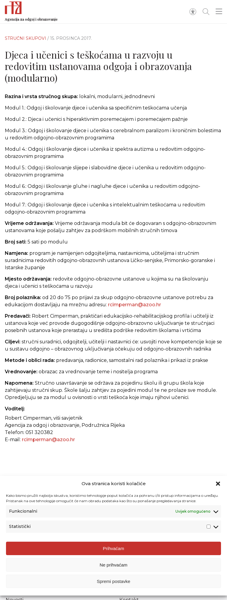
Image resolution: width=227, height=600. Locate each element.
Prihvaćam (113, 548)
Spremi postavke (113, 581)
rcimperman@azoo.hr (134, 312)
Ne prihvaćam (113, 564)
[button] (218, 484)
